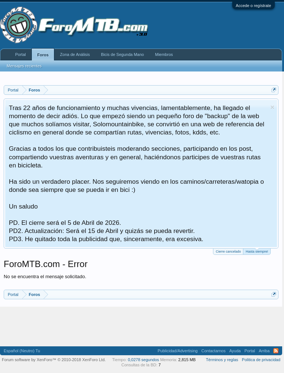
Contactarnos (213, 351)
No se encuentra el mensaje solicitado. (45, 276)
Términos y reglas (222, 359)
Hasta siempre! (257, 251)
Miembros (164, 54)
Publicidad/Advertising (177, 351)
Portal (20, 54)
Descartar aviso (272, 107)
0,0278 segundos (143, 359)
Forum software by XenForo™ (54, 359)
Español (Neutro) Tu (22, 351)
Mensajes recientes (24, 66)
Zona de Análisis (75, 54)
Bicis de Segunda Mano (122, 54)
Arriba (264, 351)
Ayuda (235, 351)
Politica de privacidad (261, 359)
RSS (275, 350)
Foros (43, 55)
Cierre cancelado (228, 251)
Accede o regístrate (253, 5)
